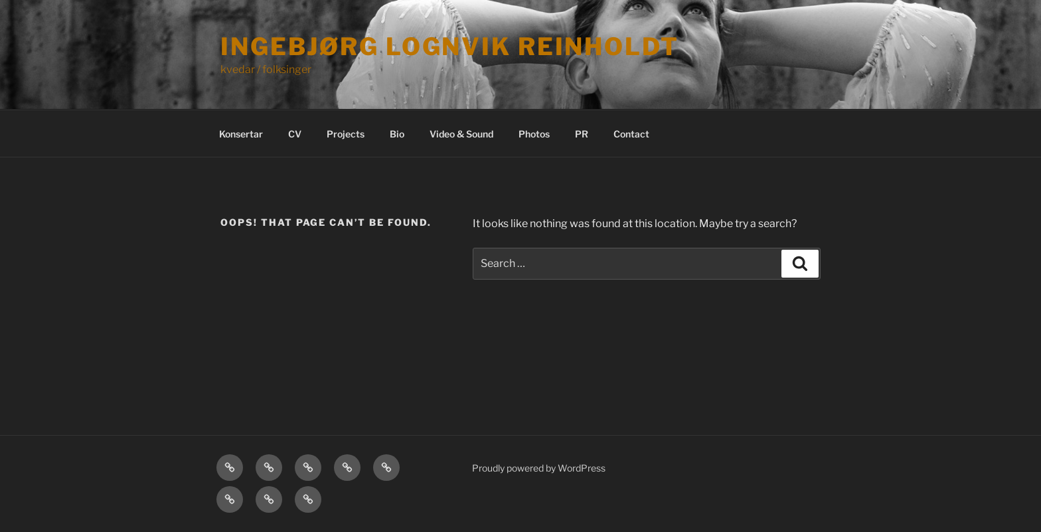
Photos (534, 133)
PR (581, 133)
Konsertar (241, 133)
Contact (631, 133)
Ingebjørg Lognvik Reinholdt (449, 46)
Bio (397, 133)
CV (294, 133)
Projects (345, 133)
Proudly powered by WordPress (538, 468)
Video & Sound (461, 133)
